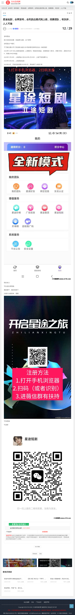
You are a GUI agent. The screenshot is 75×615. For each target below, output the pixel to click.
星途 (40, 553)
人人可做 (12, 29)
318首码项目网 (37, 606)
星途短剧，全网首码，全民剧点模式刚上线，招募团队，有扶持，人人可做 (43, 8)
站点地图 (26, 601)
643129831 (26, 528)
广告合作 (38, 601)
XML (32, 601)
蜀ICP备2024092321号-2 (10, 612)
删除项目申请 (45, 612)
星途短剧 (35, 553)
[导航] (2, 2)
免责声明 (46, 601)
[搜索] (68, 2)
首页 (11, 8)
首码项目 (16, 8)
